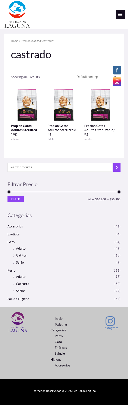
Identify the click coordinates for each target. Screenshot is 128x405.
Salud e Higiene (18, 299)
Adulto (20, 248)
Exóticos (13, 234)
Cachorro (22, 284)
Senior (20, 262)
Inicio (59, 318)
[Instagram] (110, 323)
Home (14, 41)
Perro (11, 270)
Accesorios (15, 226)
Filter (15, 199)
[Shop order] (95, 77)
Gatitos (21, 255)
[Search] (117, 167)
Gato (11, 242)
